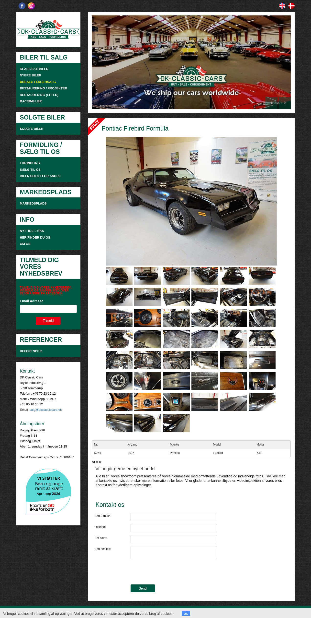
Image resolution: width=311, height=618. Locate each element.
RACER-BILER (31, 101)
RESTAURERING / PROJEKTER (43, 88)
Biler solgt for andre (40, 176)
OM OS (25, 244)
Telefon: (100, 527)
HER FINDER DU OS (35, 237)
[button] (107, 62)
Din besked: (103, 549)
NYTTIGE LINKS (32, 231)
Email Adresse (31, 301)
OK (186, 613)
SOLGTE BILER (31, 129)
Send (143, 588)
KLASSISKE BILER (34, 69)
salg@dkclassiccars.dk (46, 410)
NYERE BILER (30, 75)
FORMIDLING (30, 163)
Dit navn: (101, 538)
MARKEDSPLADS (33, 203)
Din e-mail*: (103, 516)
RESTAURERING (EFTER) (39, 95)
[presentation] (168, 572)
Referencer (31, 351)
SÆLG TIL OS (30, 169)
